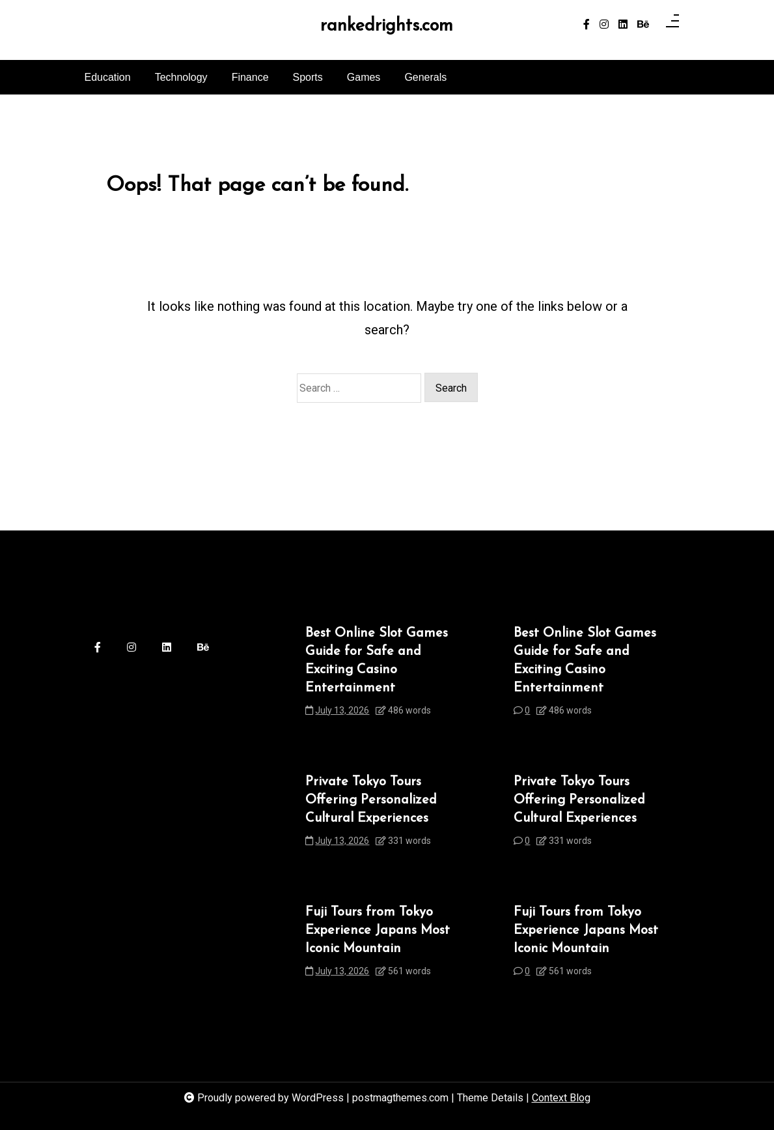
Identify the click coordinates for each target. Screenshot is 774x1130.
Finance (250, 77)
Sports (308, 77)
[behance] (643, 25)
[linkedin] (623, 25)
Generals (425, 77)
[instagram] (604, 25)
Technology (181, 77)
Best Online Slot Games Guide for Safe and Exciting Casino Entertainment (376, 661)
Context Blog (561, 1098)
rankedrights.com (386, 26)
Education (108, 77)
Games (364, 77)
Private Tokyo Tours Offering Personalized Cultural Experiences (371, 800)
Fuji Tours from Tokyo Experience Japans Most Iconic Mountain (377, 930)
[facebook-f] (586, 25)
